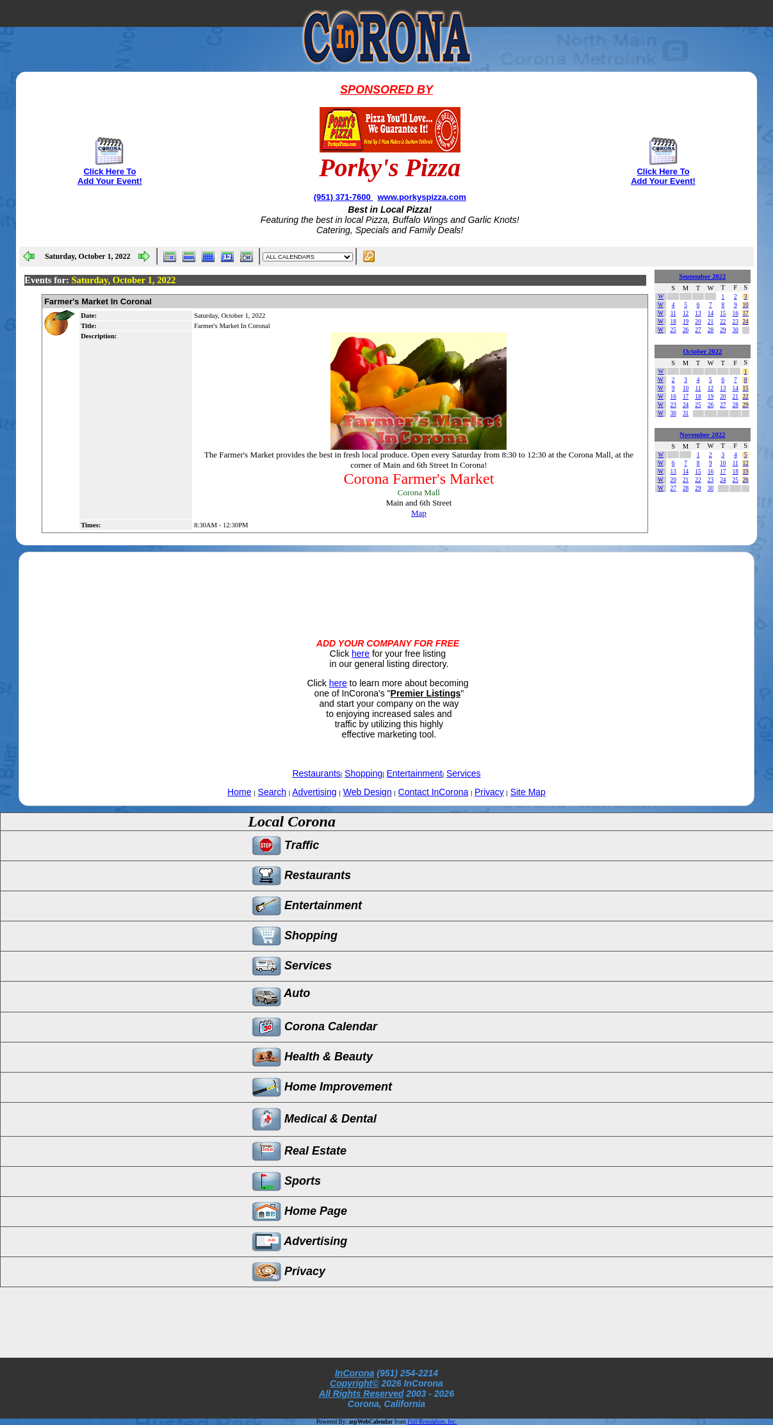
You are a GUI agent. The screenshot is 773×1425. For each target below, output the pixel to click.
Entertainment (415, 773)
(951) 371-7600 (343, 197)
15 (723, 313)
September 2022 (702, 276)
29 (723, 330)
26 (685, 330)
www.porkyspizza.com (421, 197)
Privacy (489, 792)
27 (698, 330)
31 (685, 413)
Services (463, 773)
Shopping (363, 773)
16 (735, 313)
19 (685, 321)
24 (745, 321)
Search (272, 792)
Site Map (528, 792)
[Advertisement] (386, 584)
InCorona (354, 1373)
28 (710, 330)
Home (239, 792)
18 (673, 321)
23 (735, 321)
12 (685, 313)
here (361, 653)
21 (710, 321)
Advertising (314, 792)
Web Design (367, 792)
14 (710, 313)
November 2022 (702, 434)
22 (723, 321)
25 (673, 330)
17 (745, 313)
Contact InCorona (433, 792)
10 (745, 305)
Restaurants (316, 773)
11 (673, 313)
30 (735, 330)
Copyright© (354, 1383)
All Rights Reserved (361, 1393)
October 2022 (702, 351)
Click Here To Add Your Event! (109, 176)
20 (698, 321)
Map (419, 513)
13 (698, 313)
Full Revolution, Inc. (432, 1422)
